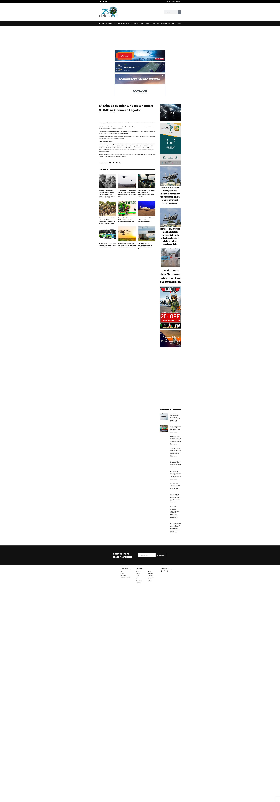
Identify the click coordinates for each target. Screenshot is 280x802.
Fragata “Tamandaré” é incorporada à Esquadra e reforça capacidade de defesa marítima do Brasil (175, 452)
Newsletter (171, 23)
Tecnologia (148, 23)
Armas (123, 23)
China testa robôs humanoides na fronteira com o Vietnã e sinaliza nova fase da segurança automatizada (175, 475)
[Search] (179, 12)
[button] (110, 163)
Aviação (110, 23)
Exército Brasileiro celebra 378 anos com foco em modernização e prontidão (126, 219)
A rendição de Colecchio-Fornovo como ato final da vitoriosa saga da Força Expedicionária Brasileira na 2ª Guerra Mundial (107, 194)
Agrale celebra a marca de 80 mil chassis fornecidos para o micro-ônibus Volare (107, 245)
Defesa (142, 23)
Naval (115, 23)
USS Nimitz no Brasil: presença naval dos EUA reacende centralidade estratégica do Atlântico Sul (175, 440)
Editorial (178, 23)
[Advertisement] (140, 36)
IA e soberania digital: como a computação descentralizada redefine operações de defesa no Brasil (175, 417)
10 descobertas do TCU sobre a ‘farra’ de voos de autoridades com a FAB (146, 219)
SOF (119, 23)
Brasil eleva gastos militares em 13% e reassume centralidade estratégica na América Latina (175, 497)
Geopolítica (129, 23)
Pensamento (164, 23)
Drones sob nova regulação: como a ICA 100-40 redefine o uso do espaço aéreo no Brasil (127, 245)
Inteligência (156, 23)
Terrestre (104, 23)
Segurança (136, 23)
